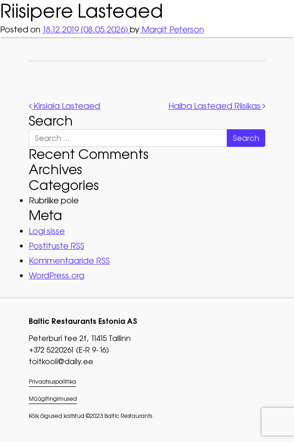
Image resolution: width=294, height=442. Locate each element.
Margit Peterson (172, 29)
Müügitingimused (53, 399)
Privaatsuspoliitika (52, 381)
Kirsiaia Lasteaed (64, 106)
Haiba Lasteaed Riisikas (216, 106)
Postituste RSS (56, 246)
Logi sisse (47, 231)
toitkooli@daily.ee (61, 361)
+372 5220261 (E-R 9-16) (69, 350)
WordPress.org (56, 275)
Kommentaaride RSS (69, 260)
